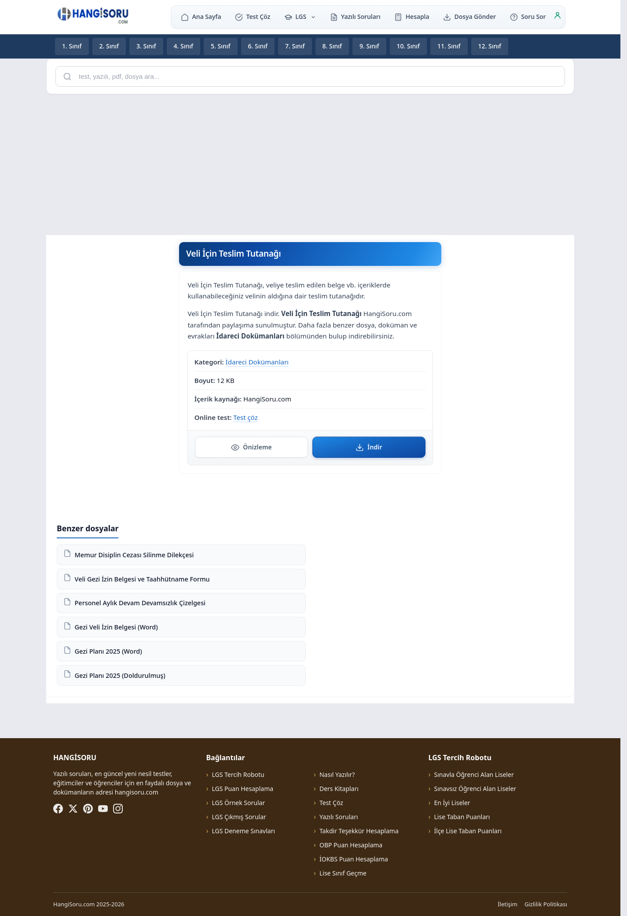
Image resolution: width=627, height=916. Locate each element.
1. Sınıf (72, 46)
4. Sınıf (184, 46)
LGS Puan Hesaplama (242, 788)
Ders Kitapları (339, 788)
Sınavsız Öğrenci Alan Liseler (475, 788)
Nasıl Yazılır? (337, 774)
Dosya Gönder (469, 16)
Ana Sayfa (201, 16)
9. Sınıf (369, 46)
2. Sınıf (109, 46)
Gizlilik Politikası (545, 904)
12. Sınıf (490, 46)
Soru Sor (528, 16)
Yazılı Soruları (355, 16)
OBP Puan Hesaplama (350, 845)
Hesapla (411, 16)
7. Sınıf (295, 46)
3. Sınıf (146, 46)
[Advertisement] (310, 162)
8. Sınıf (332, 46)
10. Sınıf (408, 46)
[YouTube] (103, 808)
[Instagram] (118, 808)
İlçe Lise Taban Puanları (468, 831)
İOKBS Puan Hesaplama (353, 859)
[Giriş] (557, 17)
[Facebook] (58, 808)
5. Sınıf (221, 46)
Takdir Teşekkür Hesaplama (359, 831)
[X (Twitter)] (73, 808)
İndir (369, 446)
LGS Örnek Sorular (238, 802)
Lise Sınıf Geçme (343, 873)
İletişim (507, 904)
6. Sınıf (258, 46)
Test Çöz (252, 16)
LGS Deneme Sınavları (243, 831)
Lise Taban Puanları (462, 817)
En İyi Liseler (452, 802)
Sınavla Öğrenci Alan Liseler (474, 774)
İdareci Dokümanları (257, 361)
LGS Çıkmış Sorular (239, 817)
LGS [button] (300, 16)
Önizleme (251, 446)
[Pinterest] (88, 808)
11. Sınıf (449, 46)
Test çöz (245, 416)
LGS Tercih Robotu (238, 774)
